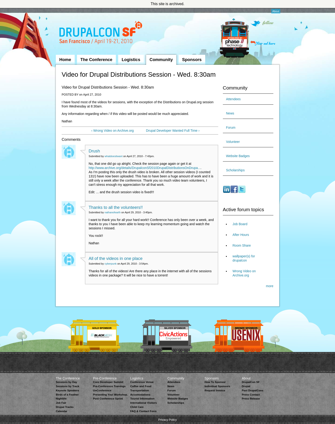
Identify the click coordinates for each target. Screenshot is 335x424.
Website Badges (238, 156)
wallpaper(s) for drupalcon (244, 258)
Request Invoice (214, 390)
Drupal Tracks (65, 407)
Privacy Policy (167, 419)
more (269, 286)
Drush (94, 151)
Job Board (240, 224)
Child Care (137, 407)
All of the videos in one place (116, 258)
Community (161, 59)
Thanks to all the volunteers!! (116, 207)
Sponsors (192, 59)
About (275, 11)
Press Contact (251, 394)
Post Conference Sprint (108, 398)
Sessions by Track (67, 386)
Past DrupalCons (252, 390)
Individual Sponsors (217, 386)
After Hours (241, 235)
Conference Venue (142, 382)
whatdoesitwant (113, 156)
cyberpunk (110, 263)
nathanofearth (112, 212)
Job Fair (61, 402)
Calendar (61, 411)
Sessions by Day (66, 382)
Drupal (246, 386)
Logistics (131, 59)
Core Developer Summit (108, 382)
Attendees (233, 99)
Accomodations (140, 394)
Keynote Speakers (67, 390)
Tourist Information (142, 398)
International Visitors (143, 402)
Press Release (251, 398)
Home (65, 59)
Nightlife (61, 398)
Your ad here (262, 43)
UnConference (102, 390)
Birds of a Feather (67, 394)
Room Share (242, 245)
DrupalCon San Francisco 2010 (101, 33)
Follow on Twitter (262, 23)
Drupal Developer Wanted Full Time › (173, 130)
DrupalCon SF (251, 382)
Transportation (139, 390)
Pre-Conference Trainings (109, 386)
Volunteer (233, 142)
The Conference (96, 59)
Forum (230, 127)
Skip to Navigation (65, 10)
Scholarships (235, 170)
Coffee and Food (140, 386)
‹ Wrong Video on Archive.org (112, 130)
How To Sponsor (215, 382)
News (230, 113)
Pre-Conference (105, 378)
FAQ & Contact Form (143, 411)
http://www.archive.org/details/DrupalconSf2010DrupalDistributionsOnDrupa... (145, 168)
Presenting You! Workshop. (110, 394)
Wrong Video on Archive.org (244, 273)
